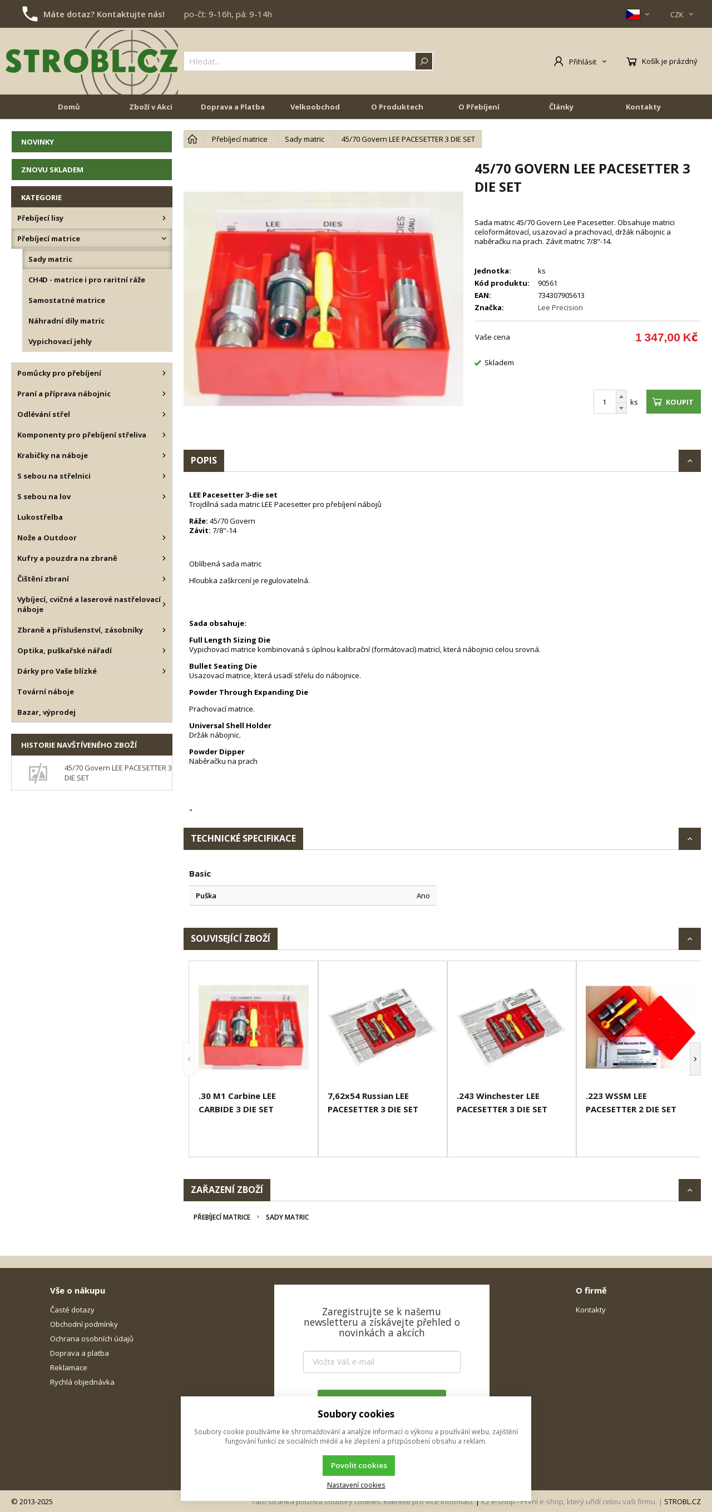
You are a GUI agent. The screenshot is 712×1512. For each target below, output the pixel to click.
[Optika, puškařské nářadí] (164, 650)
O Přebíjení (479, 107)
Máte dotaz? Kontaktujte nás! (104, 13)
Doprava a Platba (233, 107)
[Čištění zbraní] (164, 578)
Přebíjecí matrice (222, 1217)
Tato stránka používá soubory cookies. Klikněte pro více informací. (362, 1501)
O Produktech (397, 107)
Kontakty (643, 107)
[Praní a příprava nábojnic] (164, 393)
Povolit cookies (359, 1465)
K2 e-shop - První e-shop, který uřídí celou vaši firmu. (569, 1501)
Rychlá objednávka (82, 1382)
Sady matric (287, 1217)
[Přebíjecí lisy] (164, 217)
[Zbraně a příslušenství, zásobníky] (164, 629)
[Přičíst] (621, 396)
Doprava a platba (79, 1353)
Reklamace (68, 1367)
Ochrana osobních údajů (92, 1339)
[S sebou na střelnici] (164, 475)
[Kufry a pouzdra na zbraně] (164, 558)
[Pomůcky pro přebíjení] (164, 373)
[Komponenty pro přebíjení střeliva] (164, 434)
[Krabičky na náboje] (164, 455)
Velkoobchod (315, 107)
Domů (69, 107)
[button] (189, 1059)
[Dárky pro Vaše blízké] (164, 671)
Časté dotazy (72, 1310)
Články (561, 107)
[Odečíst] (621, 408)
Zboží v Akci (150, 107)
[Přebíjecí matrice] (164, 238)
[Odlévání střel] (164, 414)
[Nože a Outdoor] (164, 537)
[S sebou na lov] (164, 496)
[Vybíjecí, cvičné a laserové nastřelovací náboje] (164, 604)
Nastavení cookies (356, 1484)
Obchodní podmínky (84, 1324)
